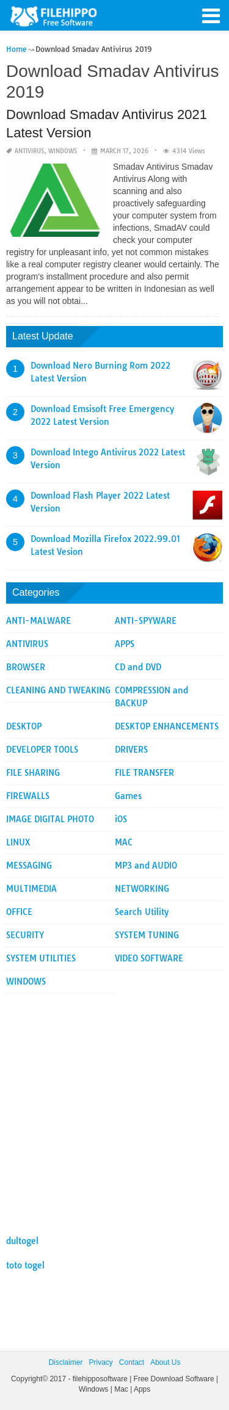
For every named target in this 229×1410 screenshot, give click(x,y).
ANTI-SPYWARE (145, 620)
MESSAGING (29, 865)
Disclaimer (65, 1362)
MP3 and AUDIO (146, 865)
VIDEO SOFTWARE (149, 958)
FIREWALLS (27, 795)
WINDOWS (62, 151)
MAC (124, 842)
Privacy (100, 1362)
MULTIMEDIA (31, 888)
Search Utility (142, 911)
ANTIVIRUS (29, 151)
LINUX (18, 842)
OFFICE (19, 911)
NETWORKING (142, 888)
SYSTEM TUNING (147, 935)
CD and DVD (138, 667)
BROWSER (25, 667)
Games (128, 795)
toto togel (25, 1265)
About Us (165, 1362)
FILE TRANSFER (144, 772)
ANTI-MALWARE (38, 620)
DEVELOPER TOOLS (42, 749)
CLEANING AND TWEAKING (58, 690)
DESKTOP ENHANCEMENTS (167, 726)
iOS (121, 819)
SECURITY (25, 935)
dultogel (22, 1240)
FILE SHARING (33, 772)
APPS (124, 643)
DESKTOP (24, 726)
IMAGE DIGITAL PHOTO (50, 819)
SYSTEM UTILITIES (41, 958)
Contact (131, 1362)
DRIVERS (131, 749)
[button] (210, 14)
